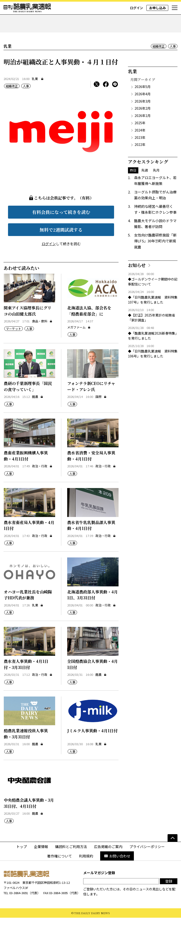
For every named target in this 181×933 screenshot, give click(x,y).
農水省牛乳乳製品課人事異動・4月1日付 (91, 540)
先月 (156, 185)
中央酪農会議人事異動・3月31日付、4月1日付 (29, 818)
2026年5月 (143, 102)
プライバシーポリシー (147, 861)
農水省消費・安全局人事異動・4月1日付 (91, 471)
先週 (144, 185)
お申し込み (157, 7)
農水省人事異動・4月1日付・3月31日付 (26, 679)
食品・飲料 (42, 336)
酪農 (37, 412)
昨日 (133, 185)
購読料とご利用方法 (71, 861)
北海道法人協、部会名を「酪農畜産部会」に (89, 326)
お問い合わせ (117, 871)
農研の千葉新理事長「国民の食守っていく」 (28, 402)
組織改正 (158, 61)
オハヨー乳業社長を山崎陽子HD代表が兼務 (28, 610)
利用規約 (86, 871)
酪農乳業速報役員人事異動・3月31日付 (26, 749)
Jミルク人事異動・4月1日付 (92, 746)
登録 (168, 896)
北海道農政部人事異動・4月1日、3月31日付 (92, 610)
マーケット (13, 343)
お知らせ (137, 280)
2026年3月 (143, 116)
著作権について (59, 871)
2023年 (140, 152)
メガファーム (78, 342)
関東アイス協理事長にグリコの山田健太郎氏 (27, 326)
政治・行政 (42, 481)
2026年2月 (143, 123)
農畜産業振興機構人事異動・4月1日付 (26, 471)
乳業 (35, 94)
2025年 (140, 138)
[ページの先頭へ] (172, 853)
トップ (21, 861)
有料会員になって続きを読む (61, 227)
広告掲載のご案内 (108, 861)
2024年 (140, 145)
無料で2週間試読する (61, 244)
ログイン (136, 7)
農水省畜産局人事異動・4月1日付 (29, 540)
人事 (173, 61)
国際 (101, 412)
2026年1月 (143, 130)
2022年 (140, 159)
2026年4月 (143, 109)
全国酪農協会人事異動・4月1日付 (92, 679)
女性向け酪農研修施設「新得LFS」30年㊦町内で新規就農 (155, 256)
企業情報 (41, 861)
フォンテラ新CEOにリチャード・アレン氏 (91, 402)
